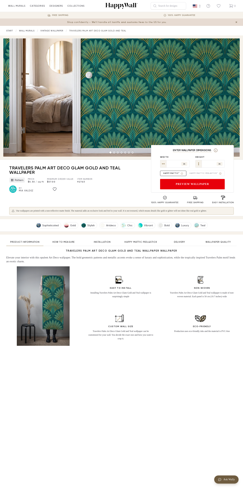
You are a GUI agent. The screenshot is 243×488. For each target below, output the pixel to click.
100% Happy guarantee (181, 15)
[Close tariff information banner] (237, 22)
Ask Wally (226, 479)
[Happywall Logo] (121, 6)
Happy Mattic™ (173, 173)
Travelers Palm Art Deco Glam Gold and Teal (97, 30)
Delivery (179, 241)
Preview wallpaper (192, 184)
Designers (56, 8)
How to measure (63, 241)
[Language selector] (197, 6)
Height (200, 157)
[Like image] (54, 189)
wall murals (17, 8)
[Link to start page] (9, 31)
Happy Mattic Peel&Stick (140, 241)
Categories (37, 8)
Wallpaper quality (218, 241)
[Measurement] (215, 150)
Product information (25, 241)
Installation (102, 241)
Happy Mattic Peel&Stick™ (205, 173)
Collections (76, 8)
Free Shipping (60, 15)
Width (164, 157)
